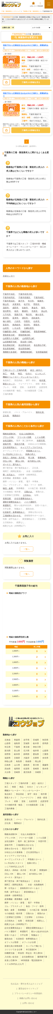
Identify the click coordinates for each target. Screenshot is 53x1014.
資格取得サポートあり (30, 888)
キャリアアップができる (31, 447)
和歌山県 (8, 761)
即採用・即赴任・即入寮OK (30, 953)
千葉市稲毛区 (9, 297)
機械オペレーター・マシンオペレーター (21, 377)
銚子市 (21, 301)
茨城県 (26, 743)
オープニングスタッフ (14, 859)
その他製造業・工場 (35, 805)
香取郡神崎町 (40, 331)
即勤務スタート (33, 451)
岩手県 (26, 740)
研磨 (16, 801)
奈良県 (45, 758)
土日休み (27, 495)
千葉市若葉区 (24, 297)
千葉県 (17, 747)
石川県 (26, 750)
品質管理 (44, 801)
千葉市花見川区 (25, 294)
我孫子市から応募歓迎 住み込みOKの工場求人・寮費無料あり (25, 46)
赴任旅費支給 (28, 957)
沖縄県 (38, 772)
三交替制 (28, 917)
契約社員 (45, 50)
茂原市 (6, 308)
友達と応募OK (11, 960)
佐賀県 (26, 768)
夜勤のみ (41, 913)
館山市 (6, 304)
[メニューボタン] (49, 4)
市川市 (31, 301)
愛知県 (36, 754)
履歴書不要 (42, 957)
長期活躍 (7, 498)
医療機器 (22, 910)
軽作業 (42, 380)
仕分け (29, 373)
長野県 (7, 754)
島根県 (28, 761)
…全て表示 (7, 54)
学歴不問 (41, 440)
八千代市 (7, 314)
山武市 (6, 328)
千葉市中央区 (9, 294)
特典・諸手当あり (12, 892)
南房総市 (16, 325)
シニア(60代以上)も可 (14, 866)
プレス (7, 801)
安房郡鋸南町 (42, 352)
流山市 (44, 311)
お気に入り (33, 4)
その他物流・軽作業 (13, 913)
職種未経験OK (9, 434)
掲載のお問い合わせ (28, 998)
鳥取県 (19, 761)
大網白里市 (29, 328)
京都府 (17, 758)
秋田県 (45, 740)
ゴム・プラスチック (13, 906)
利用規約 (38, 993)
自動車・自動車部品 (13, 895)
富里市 (6, 325)
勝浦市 (25, 311)
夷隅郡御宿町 (26, 352)
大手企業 (24, 935)
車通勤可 (7, 505)
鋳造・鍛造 (42, 797)
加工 (42, 247)
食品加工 (8, 794)
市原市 (35, 311)
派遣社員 (8, 819)
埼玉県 (7, 747)
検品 (20, 373)
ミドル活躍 (40, 437)
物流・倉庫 (8, 488)
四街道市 (36, 318)
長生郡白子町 (40, 345)
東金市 (35, 308)
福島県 (17, 743)
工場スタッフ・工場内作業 (12, 50)
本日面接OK (31, 949)
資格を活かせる (11, 848)
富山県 (17, 750)
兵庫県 (36, 758)
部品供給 (20, 794)
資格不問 (7, 444)
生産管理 (33, 801)
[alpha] (11, 4)
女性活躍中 (8, 440)
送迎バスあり (10, 935)
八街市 (17, 321)
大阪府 (26, 758)
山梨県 (45, 750)
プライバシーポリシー (24, 993)
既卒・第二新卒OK (26, 841)
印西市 (27, 321)
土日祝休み (9, 921)
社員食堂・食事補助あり (14, 512)
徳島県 (26, 765)
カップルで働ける (34, 946)
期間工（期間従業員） (14, 885)
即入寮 (31, 458)
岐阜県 (17, 754)
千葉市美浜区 (9, 301)
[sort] (41, 27)
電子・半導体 (34, 903)
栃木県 (36, 743)
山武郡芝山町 (28, 338)
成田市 (15, 308)
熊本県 (45, 768)
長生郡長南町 (24, 348)
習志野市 (7, 311)
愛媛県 (45, 765)
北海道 (7, 740)
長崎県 (36, 768)
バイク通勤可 (30, 502)
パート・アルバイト (25, 819)
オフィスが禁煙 (11, 942)
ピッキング (40, 373)
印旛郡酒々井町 (10, 331)
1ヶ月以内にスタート (12, 454)
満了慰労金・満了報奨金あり (17, 881)
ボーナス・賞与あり (12, 464)
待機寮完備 (9, 953)
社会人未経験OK (26, 434)
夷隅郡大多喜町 (10, 352)
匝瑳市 (27, 325)
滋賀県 (7, 758)
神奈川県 (37, 747)
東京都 (26, 747)
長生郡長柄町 (9, 348)
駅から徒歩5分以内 (39, 931)
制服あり (35, 935)
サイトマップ (32, 988)
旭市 (43, 308)
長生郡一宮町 (26, 342)
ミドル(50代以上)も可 (14, 964)
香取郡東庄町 (24, 335)
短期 (20, 921)
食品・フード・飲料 (35, 906)
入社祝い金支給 (11, 957)
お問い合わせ (28, 1003)
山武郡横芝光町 (10, 342)
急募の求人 (30, 454)
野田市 (36, 304)
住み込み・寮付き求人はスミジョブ (26, 984)
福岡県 (17, 768)
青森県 (17, 740)
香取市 (36, 325)
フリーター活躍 (24, 437)
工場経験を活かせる (12, 515)
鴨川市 (29, 314)
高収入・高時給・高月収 (14, 458)
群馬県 (45, 743)
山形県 (7, 743)
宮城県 (36, 740)
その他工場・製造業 (38, 910)
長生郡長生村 (24, 345)
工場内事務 (9, 808)
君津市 (6, 318)
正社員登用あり (10, 447)
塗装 (23, 801)
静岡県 (26, 754)
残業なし (41, 921)
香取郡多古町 (9, 335)
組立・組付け (37, 50)
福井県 (36, 750)
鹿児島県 (27, 772)
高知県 (7, 768)
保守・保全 (32, 794)
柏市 (16, 311)
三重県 (45, 754)
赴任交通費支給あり (23, 498)
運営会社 (22, 988)
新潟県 (7, 750)
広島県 (7, 765)
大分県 (7, 772)
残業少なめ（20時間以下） (17, 924)
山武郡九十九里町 (11, 338)
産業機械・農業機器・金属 (16, 899)
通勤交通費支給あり (12, 502)
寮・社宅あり (9, 475)
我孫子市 (18, 314)
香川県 (36, 765)
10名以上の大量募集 (14, 852)
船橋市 (40, 301)
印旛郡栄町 (25, 331)
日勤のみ (28, 492)
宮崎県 (17, 772)
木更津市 (16, 304)
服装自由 (8, 939)
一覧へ (27, 549)
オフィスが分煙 (29, 942)
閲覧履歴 (40, 4)
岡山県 (38, 761)
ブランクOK (8, 437)
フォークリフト (27, 797)
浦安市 (25, 318)
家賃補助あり (30, 892)
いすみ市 (16, 328)
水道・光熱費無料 (36, 885)
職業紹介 (16, 415)
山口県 (17, 765)
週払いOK (20, 461)
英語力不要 (19, 444)
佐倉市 (25, 308)
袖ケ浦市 (7, 321)
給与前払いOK (34, 461)
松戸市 (27, 304)
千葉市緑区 (39, 297)
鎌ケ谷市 (39, 314)
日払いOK (7, 461)
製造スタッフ (26, 50)
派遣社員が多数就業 (13, 946)
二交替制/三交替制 (13, 917)
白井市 (36, 321)
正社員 (6, 415)
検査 (12, 373)
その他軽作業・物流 (13, 805)
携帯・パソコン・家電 (14, 903)
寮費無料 (42, 458)
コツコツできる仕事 (13, 949)
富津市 (15, 318)
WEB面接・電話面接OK (31, 960)
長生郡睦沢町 (9, 345)
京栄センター (9, 276)
